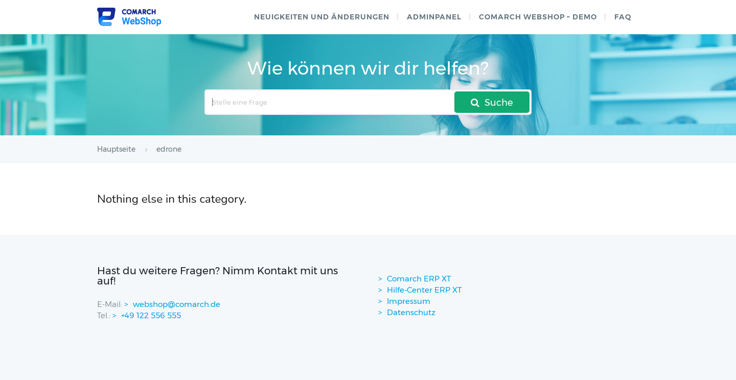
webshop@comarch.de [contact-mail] (176, 304)
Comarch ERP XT (419, 278)
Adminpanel (434, 16)
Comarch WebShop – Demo (538, 16)
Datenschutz (411, 312)
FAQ (622, 16)
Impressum (408, 301)
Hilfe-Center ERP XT (424, 290)
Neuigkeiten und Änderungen (321, 16)
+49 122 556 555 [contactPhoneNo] (151, 315)
